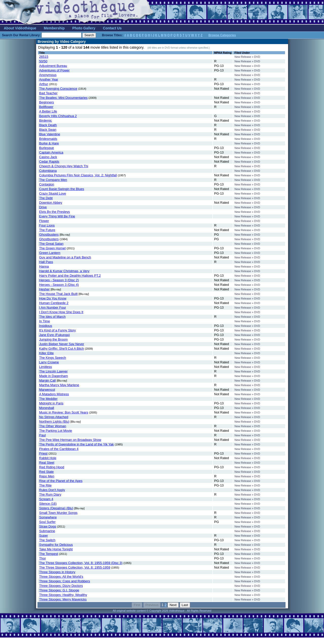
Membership (54, 28)
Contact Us (112, 28)
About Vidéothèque (20, 28)
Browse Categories (222, 35)
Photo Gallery (83, 28)
